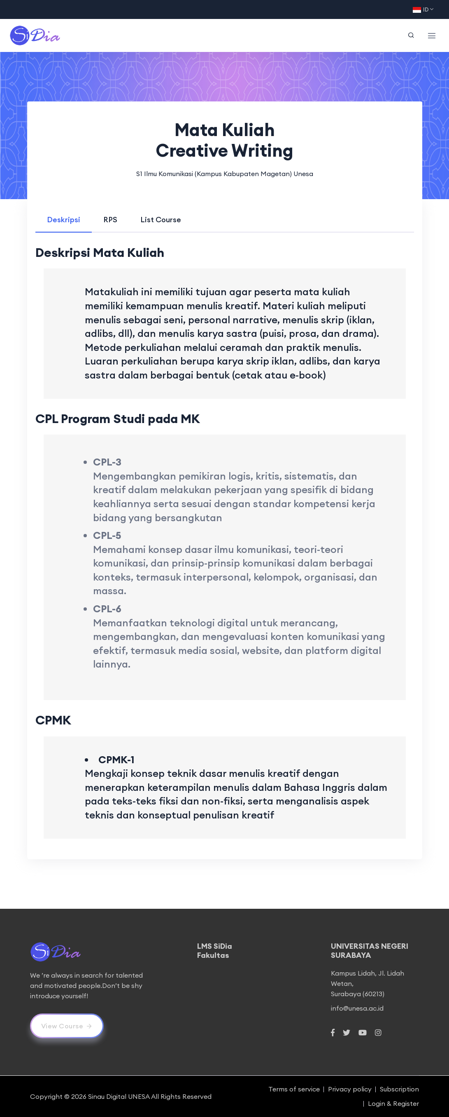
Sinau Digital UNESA (119, 1096)
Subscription (399, 1089)
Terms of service (294, 1089)
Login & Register (393, 1103)
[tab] (63, 219)
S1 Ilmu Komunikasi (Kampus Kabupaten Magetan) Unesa (224, 173)
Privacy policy (350, 1089)
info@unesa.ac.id (357, 1008)
